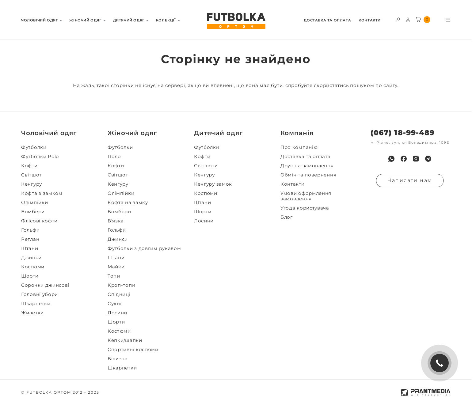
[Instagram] (416, 159)
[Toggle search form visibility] (398, 19)
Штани (29, 248)
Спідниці (119, 294)
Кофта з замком (42, 193)
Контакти (370, 20)
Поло (114, 156)
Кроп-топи (121, 285)
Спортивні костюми (133, 349)
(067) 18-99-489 (403, 132)
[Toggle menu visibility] (448, 19)
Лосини (117, 313)
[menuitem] (41, 19)
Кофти (29, 165)
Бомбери (33, 211)
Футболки (34, 147)
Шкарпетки (35, 303)
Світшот (31, 175)
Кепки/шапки (125, 340)
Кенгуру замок (213, 184)
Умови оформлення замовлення (305, 196)
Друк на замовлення (307, 165)
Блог (286, 217)
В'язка (116, 221)
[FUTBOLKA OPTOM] (235, 21)
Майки (116, 267)
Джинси (31, 257)
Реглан (30, 239)
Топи (114, 276)
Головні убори (39, 294)
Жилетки (32, 313)
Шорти (30, 276)
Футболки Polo (40, 156)
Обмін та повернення (308, 175)
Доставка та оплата (327, 20)
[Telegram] (428, 159)
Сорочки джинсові (45, 285)
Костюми (32, 267)
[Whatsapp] (391, 159)
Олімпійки (34, 202)
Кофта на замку (128, 202)
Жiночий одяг (85, 20)
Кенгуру (31, 184)
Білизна (118, 358)
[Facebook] (404, 159)
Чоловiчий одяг (39, 20)
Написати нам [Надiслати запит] (409, 180)
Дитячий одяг (129, 20)
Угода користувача (304, 208)
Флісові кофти (39, 221)
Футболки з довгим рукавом (144, 248)
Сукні (115, 303)
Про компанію (299, 147)
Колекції (166, 20)
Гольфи (30, 230)
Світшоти (206, 165)
